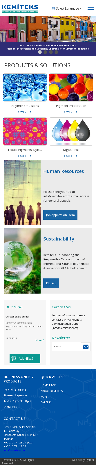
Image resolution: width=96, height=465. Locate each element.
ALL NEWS (26, 359)
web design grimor (83, 460)
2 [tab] (45, 52)
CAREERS (46, 402)
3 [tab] (51, 52)
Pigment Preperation (16, 395)
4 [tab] (56, 52)
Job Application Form (60, 215)
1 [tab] (40, 52)
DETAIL (51, 283)
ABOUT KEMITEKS (52, 391)
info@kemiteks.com (15, 450)
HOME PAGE (48, 385)
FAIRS (44, 396)
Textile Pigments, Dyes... (18, 401)
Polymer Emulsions (15, 389)
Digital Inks (10, 406)
